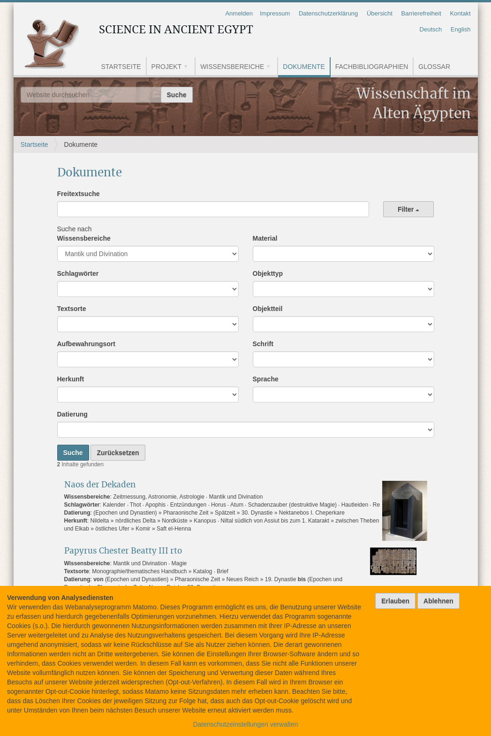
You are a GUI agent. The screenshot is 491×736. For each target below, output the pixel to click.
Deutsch (431, 29)
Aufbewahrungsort (86, 344)
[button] (189, 67)
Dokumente (304, 66)
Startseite (121, 66)
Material (265, 238)
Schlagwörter (78, 273)
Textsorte (71, 308)
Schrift (263, 344)
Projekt (166, 66)
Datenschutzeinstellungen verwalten (245, 724)
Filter (408, 209)
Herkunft (70, 379)
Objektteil (268, 308)
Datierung (72, 414)
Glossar (434, 66)
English (461, 29)
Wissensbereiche (232, 66)
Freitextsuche (78, 193)
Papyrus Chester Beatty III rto (123, 551)
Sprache (266, 379)
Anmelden (239, 13)
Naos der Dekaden (100, 485)
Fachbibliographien (371, 66)
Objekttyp (268, 273)
